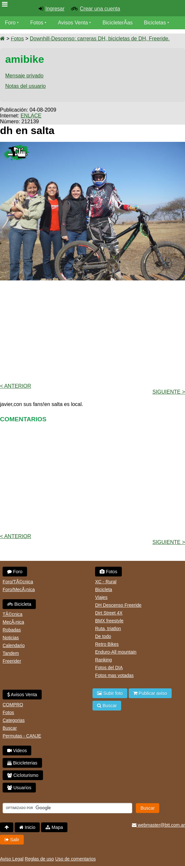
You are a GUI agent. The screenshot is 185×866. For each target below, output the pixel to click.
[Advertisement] (92, 331)
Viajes (101, 597)
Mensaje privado (24, 75)
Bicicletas (155, 22)
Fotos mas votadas (114, 675)
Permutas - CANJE (22, 735)
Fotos (36, 22)
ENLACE (31, 115)
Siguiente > (168, 392)
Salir (12, 839)
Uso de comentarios (75, 858)
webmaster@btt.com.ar (158, 825)
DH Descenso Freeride (118, 605)
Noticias (11, 637)
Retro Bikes (107, 644)
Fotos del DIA (109, 667)
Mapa (54, 827)
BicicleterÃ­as (118, 22)
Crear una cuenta (100, 8)
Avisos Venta (73, 22)
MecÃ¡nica (13, 622)
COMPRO (13, 704)
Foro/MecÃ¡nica (19, 589)
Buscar (10, 728)
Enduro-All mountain (115, 652)
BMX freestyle (109, 620)
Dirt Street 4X (108, 613)
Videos (13, 35)
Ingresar (54, 8)
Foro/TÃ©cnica (18, 581)
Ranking (103, 659)
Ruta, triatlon (108, 628)
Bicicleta (19, 604)
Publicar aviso (150, 693)
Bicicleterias (22, 762)
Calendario (14, 645)
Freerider (12, 661)
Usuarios (19, 787)
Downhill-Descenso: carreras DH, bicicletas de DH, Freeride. (99, 38)
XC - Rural (105, 581)
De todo (103, 636)
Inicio (27, 827)
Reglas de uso (39, 858)
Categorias (14, 720)
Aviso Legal (11, 858)
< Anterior (15, 386)
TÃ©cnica (12, 614)
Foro (10, 22)
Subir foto (110, 693)
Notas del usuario (25, 86)
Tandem (11, 653)
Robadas (12, 629)
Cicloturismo (22, 775)
